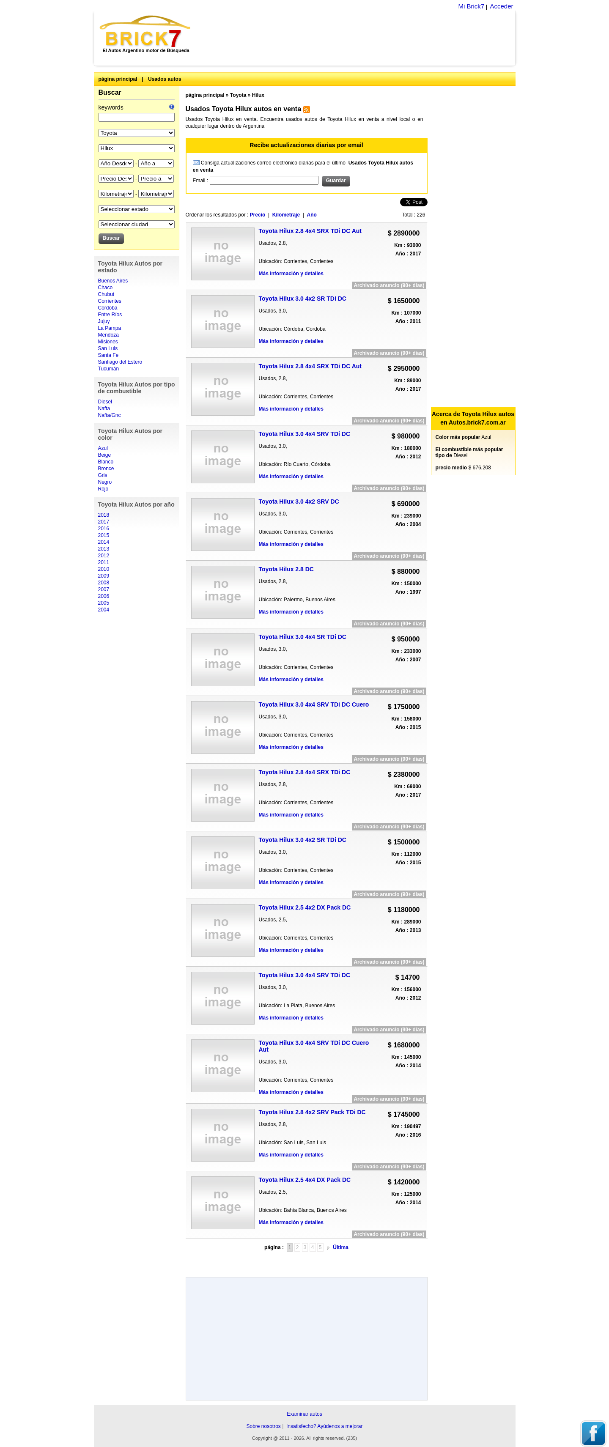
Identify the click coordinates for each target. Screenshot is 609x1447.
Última (340, 1247)
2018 (104, 515)
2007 (104, 589)
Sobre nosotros (263, 1426)
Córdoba (108, 308)
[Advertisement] (357, 38)
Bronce (106, 468)
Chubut (106, 294)
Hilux (258, 95)
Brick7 (146, 31)
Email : (201, 181)
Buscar (110, 92)
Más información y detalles (291, 274)
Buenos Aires (113, 281)
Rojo (103, 489)
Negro (105, 482)
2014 (104, 542)
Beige (104, 455)
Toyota (238, 95)
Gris (102, 475)
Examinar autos (304, 1414)
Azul (103, 448)
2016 (104, 529)
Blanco (106, 462)
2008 (104, 583)
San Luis (108, 348)
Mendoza (108, 335)
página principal (118, 79)
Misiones (108, 342)
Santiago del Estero (120, 362)
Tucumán (108, 369)
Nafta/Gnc (109, 415)
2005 (104, 603)
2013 (104, 549)
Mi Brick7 (471, 6)
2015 (104, 535)
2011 (104, 562)
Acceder (501, 6)
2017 (104, 522)
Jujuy (104, 321)
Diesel (105, 402)
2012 (104, 556)
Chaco (105, 287)
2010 (104, 569)
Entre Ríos (110, 315)
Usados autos (164, 79)
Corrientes (109, 301)
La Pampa (109, 328)
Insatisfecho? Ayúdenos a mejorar (324, 1426)
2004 (104, 610)
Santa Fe (108, 355)
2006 (104, 596)
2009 (104, 576)
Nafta (104, 408)
